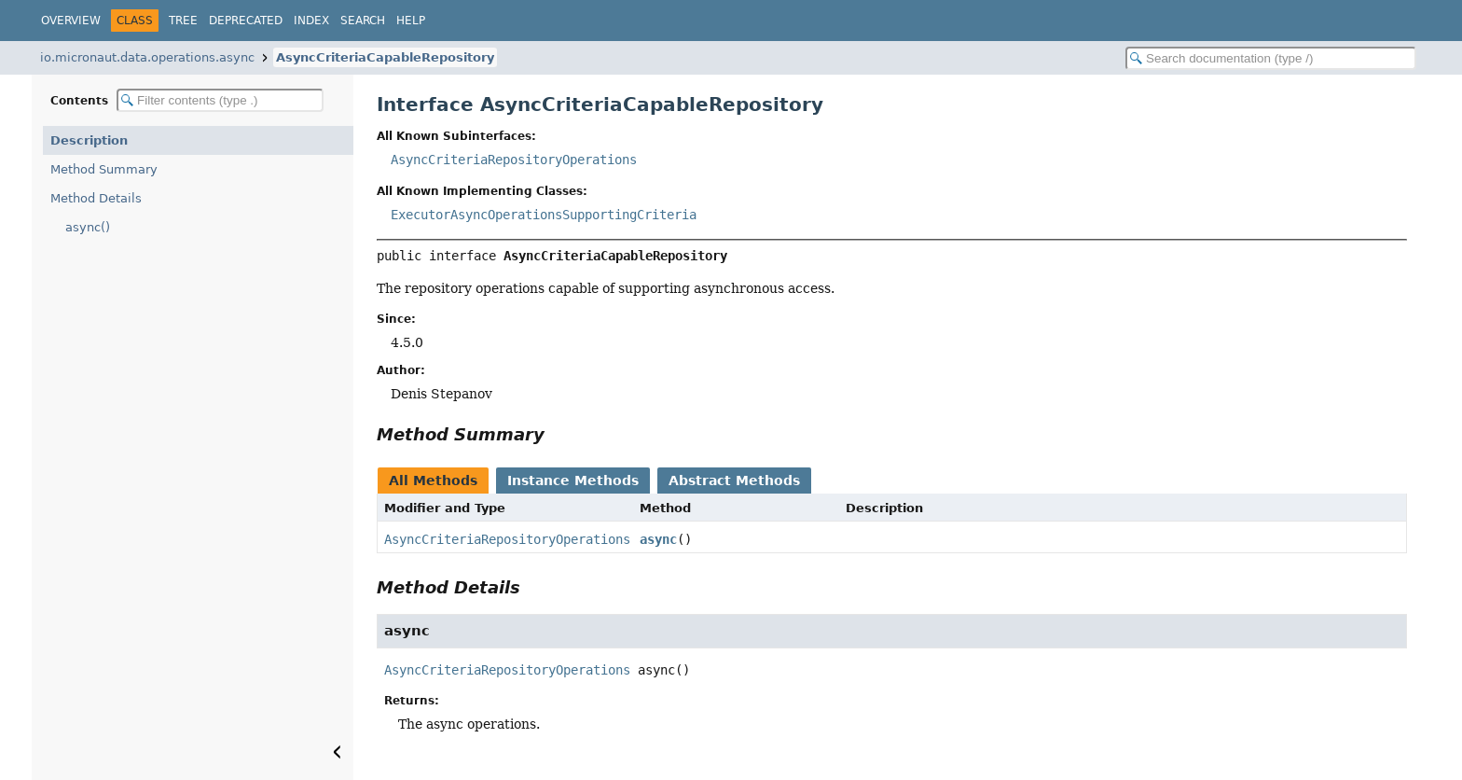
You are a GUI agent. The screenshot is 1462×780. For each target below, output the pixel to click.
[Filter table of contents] (220, 100)
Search (362, 20)
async (658, 539)
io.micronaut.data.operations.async (147, 57)
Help (410, 20)
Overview (71, 20)
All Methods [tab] (433, 480)
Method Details (96, 198)
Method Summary (104, 169)
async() (87, 227)
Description (89, 140)
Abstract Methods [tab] (734, 480)
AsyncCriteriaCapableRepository (385, 57)
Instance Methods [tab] (573, 480)
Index (311, 20)
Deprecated (246, 20)
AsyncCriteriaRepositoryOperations (514, 159)
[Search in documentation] (1270, 58)
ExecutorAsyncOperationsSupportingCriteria (544, 214)
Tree (183, 20)
